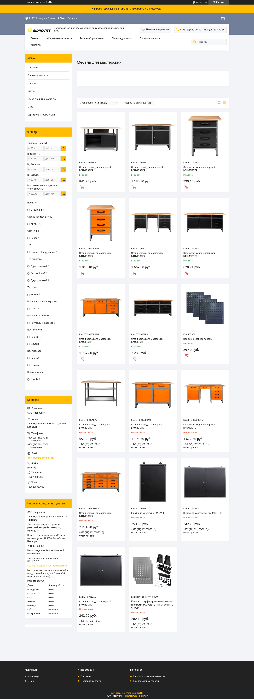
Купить (100, 187)
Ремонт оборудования (92, 38)
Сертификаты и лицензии (41, 114)
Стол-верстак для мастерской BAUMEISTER (95, 169)
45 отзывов (201, 2)
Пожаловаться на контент (136, 696)
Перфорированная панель (197, 339)
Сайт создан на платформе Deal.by (127, 693)
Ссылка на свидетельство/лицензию (47, 565)
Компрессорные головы (146, 681)
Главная (35, 38)
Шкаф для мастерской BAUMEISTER (150, 513)
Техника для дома (122, 38)
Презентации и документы (42, 99)
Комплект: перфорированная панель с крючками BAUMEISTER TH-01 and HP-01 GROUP (152, 604)
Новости (32, 83)
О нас (30, 107)
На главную (34, 676)
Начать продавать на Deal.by (39, 2)
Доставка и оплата (150, 38)
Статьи (31, 91)
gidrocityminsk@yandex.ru (40, 457)
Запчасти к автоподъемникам (149, 676)
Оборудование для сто (59, 38)
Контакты (36, 45)
